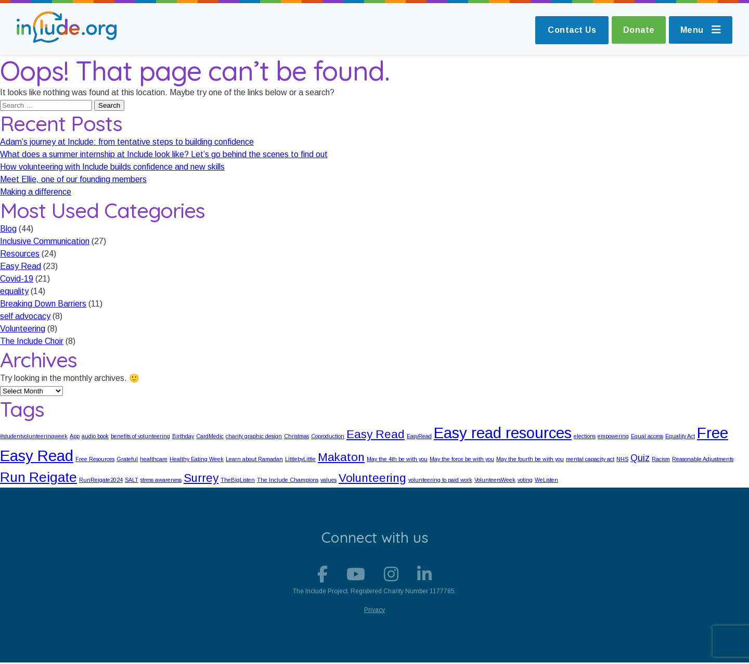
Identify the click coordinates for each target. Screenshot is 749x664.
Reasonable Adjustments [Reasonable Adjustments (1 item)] (702, 459)
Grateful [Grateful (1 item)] (127, 459)
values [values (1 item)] (328, 480)
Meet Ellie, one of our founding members (73, 179)
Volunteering (22, 328)
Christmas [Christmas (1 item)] (296, 436)
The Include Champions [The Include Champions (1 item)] (287, 480)
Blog (8, 228)
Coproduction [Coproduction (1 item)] (327, 436)
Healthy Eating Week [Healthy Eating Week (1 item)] (197, 459)
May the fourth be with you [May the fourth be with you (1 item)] (530, 459)
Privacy (374, 611)
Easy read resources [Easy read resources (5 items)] (503, 432)
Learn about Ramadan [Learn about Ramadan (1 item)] (254, 459)
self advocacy (25, 316)
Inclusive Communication (44, 241)
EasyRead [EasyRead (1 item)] (419, 436)
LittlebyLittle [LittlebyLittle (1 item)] (300, 459)
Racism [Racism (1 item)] (661, 459)
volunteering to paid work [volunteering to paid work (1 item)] (440, 480)
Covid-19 (16, 278)
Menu (699, 29)
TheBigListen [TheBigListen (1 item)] (238, 480)
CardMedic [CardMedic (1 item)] (210, 436)
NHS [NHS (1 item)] (622, 459)
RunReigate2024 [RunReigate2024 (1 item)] (101, 480)
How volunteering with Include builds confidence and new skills (112, 166)
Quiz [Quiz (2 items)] (640, 458)
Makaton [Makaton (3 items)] (341, 457)
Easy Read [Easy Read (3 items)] (375, 434)
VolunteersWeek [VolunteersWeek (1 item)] (494, 480)
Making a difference (35, 191)
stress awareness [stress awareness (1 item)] (161, 480)
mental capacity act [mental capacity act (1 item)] (590, 459)
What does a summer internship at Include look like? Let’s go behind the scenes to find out (164, 154)
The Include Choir (31, 341)
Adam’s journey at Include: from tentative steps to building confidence (127, 141)
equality (14, 291)
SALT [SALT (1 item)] (131, 480)
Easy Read (20, 266)
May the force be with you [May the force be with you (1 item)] (462, 459)
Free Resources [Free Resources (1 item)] (94, 459)
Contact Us (567, 29)
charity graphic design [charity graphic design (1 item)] (254, 436)
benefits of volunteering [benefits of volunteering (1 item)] (140, 436)
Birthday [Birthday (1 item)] (183, 436)
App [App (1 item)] (75, 436)
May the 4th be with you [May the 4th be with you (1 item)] (397, 459)
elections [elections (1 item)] (585, 436)
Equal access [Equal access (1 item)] (647, 436)
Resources (20, 253)
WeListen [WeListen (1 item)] (546, 480)
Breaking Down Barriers (43, 303)
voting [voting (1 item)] (525, 480)
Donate (635, 29)
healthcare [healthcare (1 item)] (153, 459)
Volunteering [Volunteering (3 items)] (372, 477)
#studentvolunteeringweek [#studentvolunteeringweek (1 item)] (34, 436)
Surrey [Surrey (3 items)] (201, 477)
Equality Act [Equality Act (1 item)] (680, 436)
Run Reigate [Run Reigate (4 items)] (38, 477)
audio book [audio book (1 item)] (95, 436)
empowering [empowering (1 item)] (613, 436)
